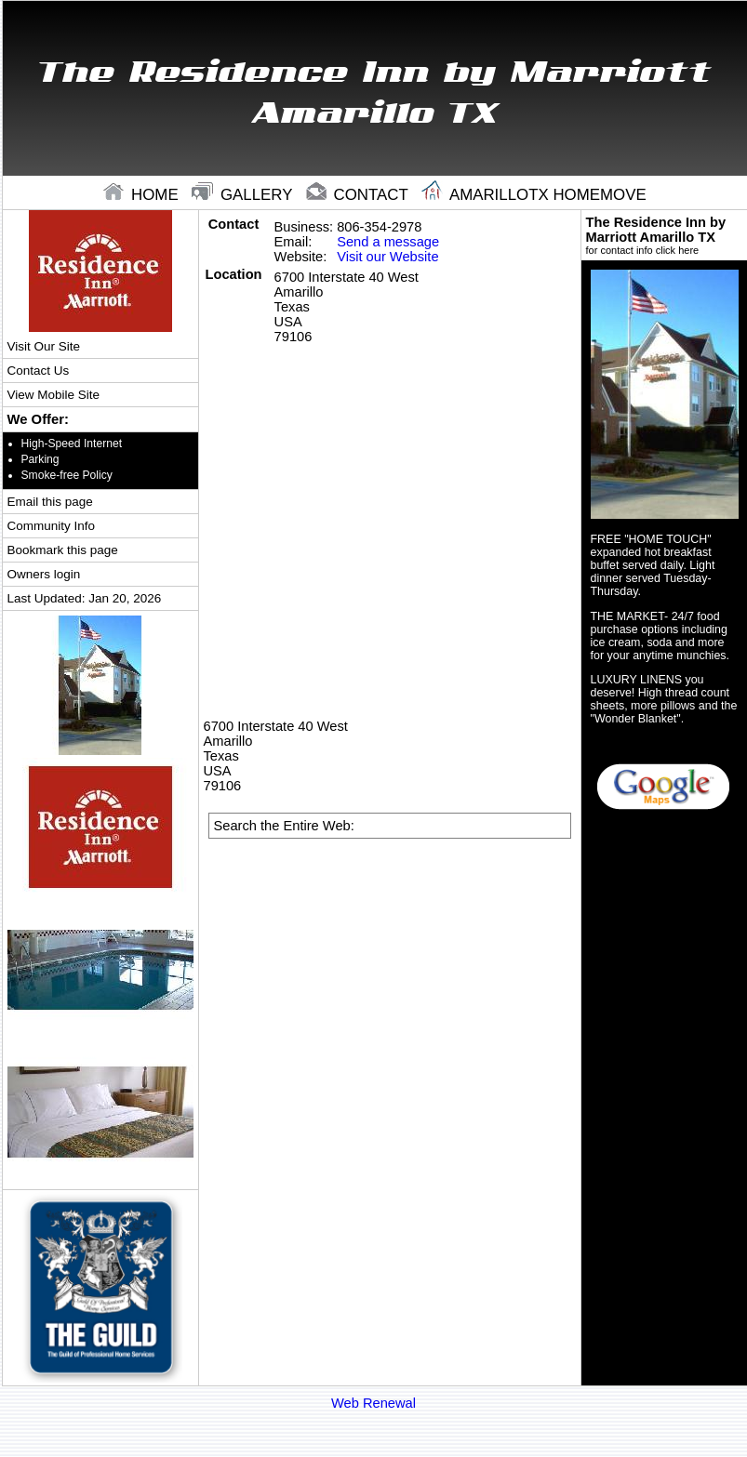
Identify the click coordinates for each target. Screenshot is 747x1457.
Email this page (50, 502)
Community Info (51, 526)
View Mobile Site (53, 395)
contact (359, 195)
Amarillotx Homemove (533, 195)
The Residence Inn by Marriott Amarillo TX (664, 235)
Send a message (388, 241)
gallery (244, 195)
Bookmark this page (62, 550)
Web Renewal (373, 1403)
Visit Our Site (43, 346)
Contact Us (38, 370)
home (142, 195)
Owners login (44, 574)
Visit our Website (387, 256)
